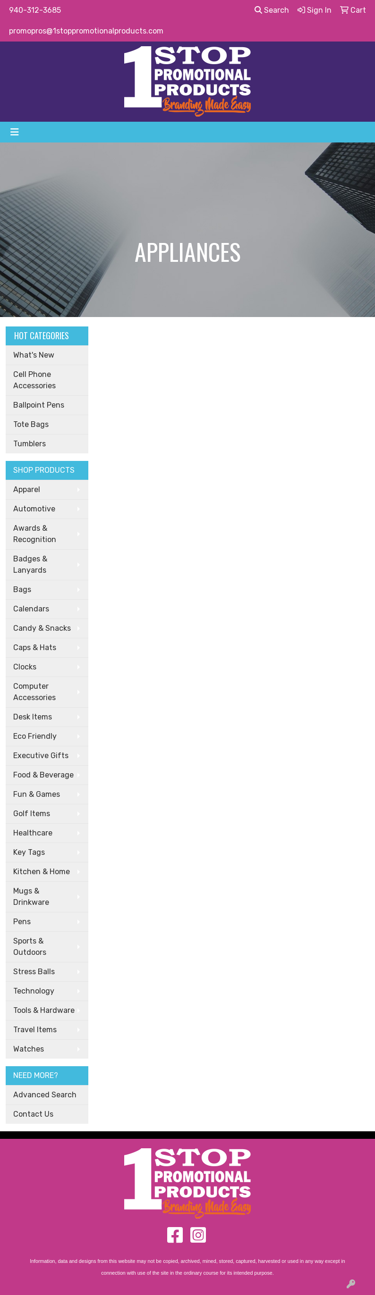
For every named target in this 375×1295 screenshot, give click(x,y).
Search (272, 10)
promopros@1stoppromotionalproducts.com (86, 30)
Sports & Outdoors (29, 946)
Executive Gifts (40, 755)
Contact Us (33, 1114)
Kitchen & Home (41, 871)
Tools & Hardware (44, 1010)
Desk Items (32, 716)
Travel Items (35, 1029)
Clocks (24, 666)
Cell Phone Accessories (34, 380)
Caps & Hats (34, 647)
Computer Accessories (34, 692)
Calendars (31, 608)
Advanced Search (45, 1094)
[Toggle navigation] (15, 132)
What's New (33, 355)
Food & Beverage (43, 774)
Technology (33, 990)
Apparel (26, 489)
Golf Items (31, 813)
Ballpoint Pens (38, 405)
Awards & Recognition (34, 534)
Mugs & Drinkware (31, 896)
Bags (22, 589)
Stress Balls (34, 971)
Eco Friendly (35, 736)
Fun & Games (36, 794)
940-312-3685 (35, 10)
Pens (22, 921)
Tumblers (29, 443)
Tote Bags (31, 424)
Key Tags (29, 852)
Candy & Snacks (42, 628)
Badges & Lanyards (30, 564)
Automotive (34, 508)
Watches (28, 1048)
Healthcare (32, 832)
